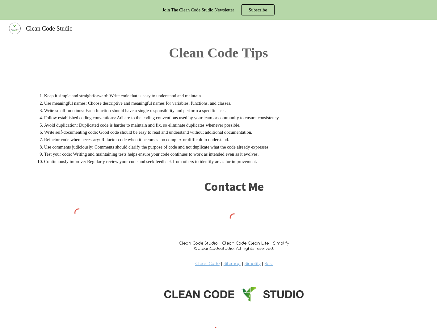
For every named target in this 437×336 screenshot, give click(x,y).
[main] (218, 53)
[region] (218, 10)
